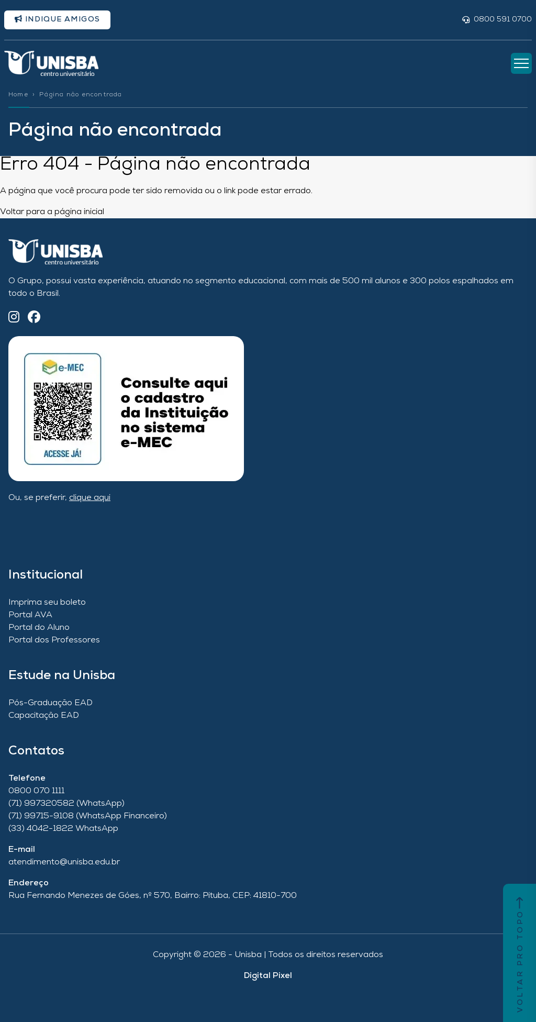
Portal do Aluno (39, 628)
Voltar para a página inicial (52, 212)
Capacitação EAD (43, 716)
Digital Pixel (268, 976)
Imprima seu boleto (47, 602)
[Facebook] (34, 318)
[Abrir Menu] (521, 63)
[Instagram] (13, 318)
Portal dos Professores (54, 640)
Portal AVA (30, 615)
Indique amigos (57, 19)
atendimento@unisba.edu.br (64, 862)
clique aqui (89, 498)
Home (18, 95)
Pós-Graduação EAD (50, 703)
